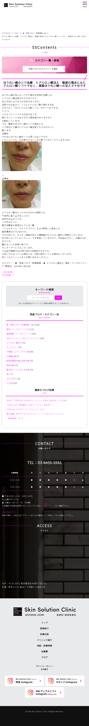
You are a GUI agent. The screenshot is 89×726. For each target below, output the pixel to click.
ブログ (44, 657)
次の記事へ (7, 275)
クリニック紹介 (44, 639)
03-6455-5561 (50, 462)
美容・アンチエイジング (16, 329)
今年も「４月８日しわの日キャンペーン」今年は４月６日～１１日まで (37, 400)
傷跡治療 (10, 365)
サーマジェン (12, 347)
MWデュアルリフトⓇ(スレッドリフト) (22, 338)
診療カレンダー (48, 505)
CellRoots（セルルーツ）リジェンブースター (26, 409)
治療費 (44, 651)
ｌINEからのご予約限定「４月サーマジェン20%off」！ (30, 405)
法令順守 (44, 669)
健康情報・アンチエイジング (18, 333)
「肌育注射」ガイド (15, 418)
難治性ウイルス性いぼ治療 (17, 369)
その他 (9, 383)
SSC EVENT (11, 378)
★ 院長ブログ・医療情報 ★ (30, 262)
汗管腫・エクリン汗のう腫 (17, 351)
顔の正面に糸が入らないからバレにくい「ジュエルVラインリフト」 (35, 413)
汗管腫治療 (11, 356)
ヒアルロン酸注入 (55, 262)
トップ (44, 622)
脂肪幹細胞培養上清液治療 (17, 360)
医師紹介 (44, 628)
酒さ (8, 374)
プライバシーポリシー (44, 666)
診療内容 (44, 634)
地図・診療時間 (44, 645)
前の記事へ (9, 271)
